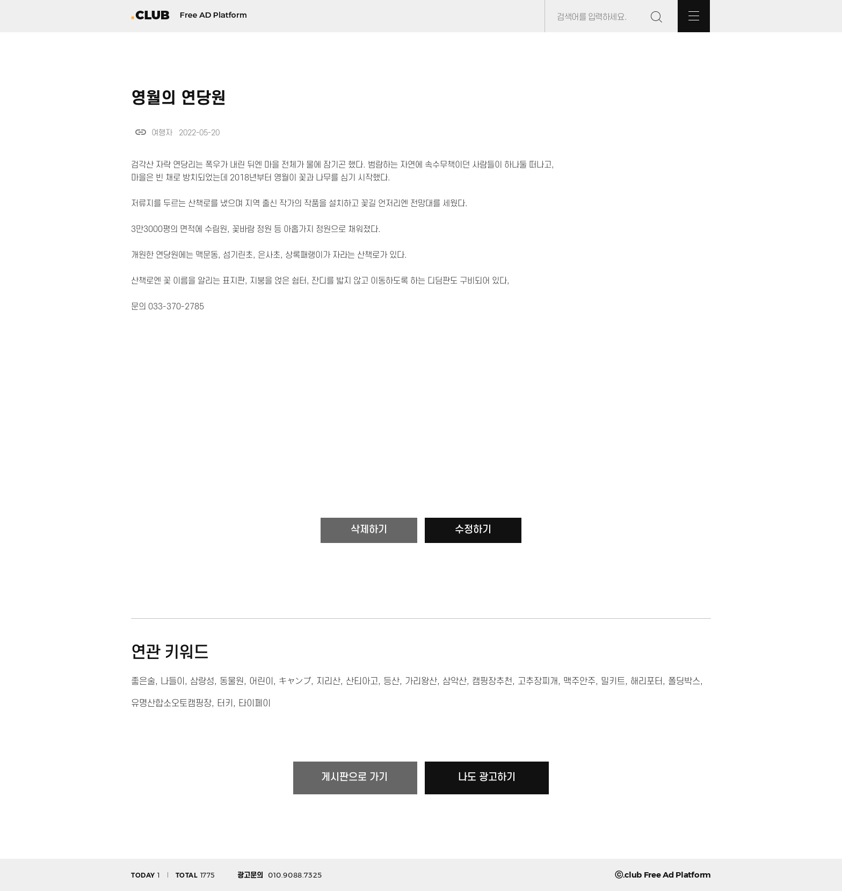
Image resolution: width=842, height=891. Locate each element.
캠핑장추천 (492, 681)
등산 (391, 681)
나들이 (173, 681)
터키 (225, 703)
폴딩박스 (684, 681)
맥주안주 (579, 681)
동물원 (232, 681)
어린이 (261, 681)
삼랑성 (202, 681)
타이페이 (254, 703)
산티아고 (362, 681)
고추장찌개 (538, 681)
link (140, 132)
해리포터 (646, 681)
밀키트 (613, 681)
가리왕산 (421, 681)
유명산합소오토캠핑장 (171, 703)
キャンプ (295, 681)
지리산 (328, 681)
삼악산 (454, 681)
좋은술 (143, 681)
